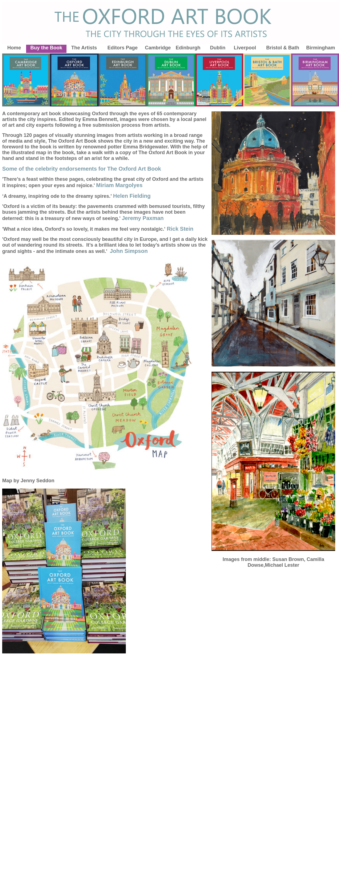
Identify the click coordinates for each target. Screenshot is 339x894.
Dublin (218, 47)
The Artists (84, 47)
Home (14, 47)
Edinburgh (188, 47)
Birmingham (320, 47)
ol (258, 47)
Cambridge (158, 47)
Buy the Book (46, 47)
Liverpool (245, 47)
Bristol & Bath (282, 47)
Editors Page (122, 47)
